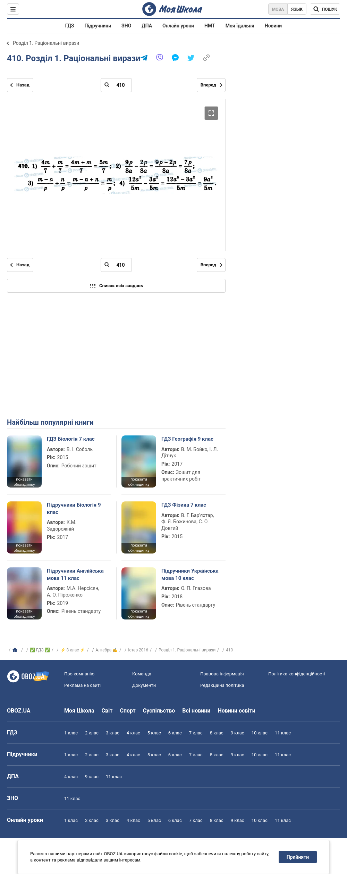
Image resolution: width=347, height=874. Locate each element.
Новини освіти (236, 710)
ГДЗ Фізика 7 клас (183, 505)
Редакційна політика (222, 685)
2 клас (92, 732)
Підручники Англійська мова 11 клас (75, 574)
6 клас (175, 732)
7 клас (196, 732)
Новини (273, 25)
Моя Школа (79, 710)
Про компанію (79, 673)
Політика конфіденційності (296, 673)
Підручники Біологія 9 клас (74, 508)
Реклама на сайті (82, 685)
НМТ (209, 25)
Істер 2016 (138, 650)
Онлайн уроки (178, 25)
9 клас (237, 732)
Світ (107, 710)
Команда (141, 673)
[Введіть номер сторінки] (116, 85)
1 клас (71, 732)
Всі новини (196, 710)
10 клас (260, 732)
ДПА (147, 25)
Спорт (127, 710)
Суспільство (159, 710)
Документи (144, 685)
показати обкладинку (24, 482)
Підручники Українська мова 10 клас (190, 574)
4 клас (133, 732)
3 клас (112, 732)
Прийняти (298, 857)
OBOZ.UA (19, 710)
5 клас (154, 732)
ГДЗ (69, 25)
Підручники (98, 25)
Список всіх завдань (116, 286)
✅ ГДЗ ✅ (40, 650)
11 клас (283, 732)
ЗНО (126, 25)
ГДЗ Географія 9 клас (187, 439)
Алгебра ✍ (106, 650)
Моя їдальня (240, 25)
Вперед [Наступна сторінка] (208, 85)
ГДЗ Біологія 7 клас (71, 439)
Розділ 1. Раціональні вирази (46, 43)
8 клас (216, 732)
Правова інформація (222, 673)
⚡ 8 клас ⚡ (72, 650)
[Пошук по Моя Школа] (325, 9)
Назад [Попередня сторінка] (22, 85)
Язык (297, 9)
